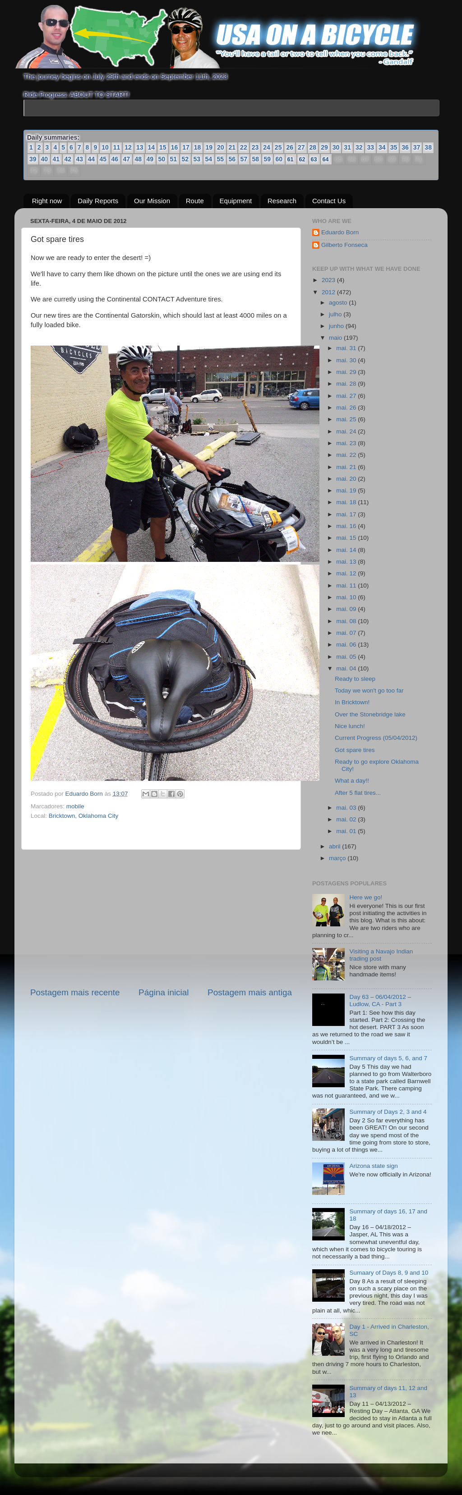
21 (232, 147)
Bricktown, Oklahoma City (84, 815)
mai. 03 (347, 807)
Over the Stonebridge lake (370, 714)
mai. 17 (347, 514)
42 (68, 159)
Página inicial (164, 992)
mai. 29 (347, 372)
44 (91, 159)
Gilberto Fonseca (344, 245)
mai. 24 (347, 431)
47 (126, 159)
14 (151, 147)
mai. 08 (347, 621)
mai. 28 (347, 383)
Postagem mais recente (75, 992)
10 (105, 147)
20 (220, 147)
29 (324, 147)
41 (56, 159)
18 (197, 147)
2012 (329, 292)
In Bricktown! (352, 702)
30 (336, 147)
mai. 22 (347, 454)
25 (278, 147)
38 (428, 147)
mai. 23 (347, 443)
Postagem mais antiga (250, 992)
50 (162, 159)
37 (416, 147)
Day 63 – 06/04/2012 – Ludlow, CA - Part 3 (380, 1000)
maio (336, 337)
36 (405, 147)
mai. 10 (347, 597)
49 (150, 159)
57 (244, 159)
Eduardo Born (85, 793)
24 (266, 147)
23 (255, 147)
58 (255, 159)
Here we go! (365, 897)
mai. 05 (347, 656)
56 (232, 159)
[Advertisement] (161, 918)
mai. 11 (347, 585)
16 (174, 147)
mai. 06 (347, 644)
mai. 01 (347, 831)
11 (116, 147)
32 (359, 147)
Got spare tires (355, 750)
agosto (339, 302)
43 (79, 159)
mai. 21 (347, 467)
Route (195, 201)
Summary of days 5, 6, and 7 (388, 1058)
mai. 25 (347, 419)
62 (302, 159)
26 (289, 147)
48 (138, 159)
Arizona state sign (373, 1165)
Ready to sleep (355, 678)
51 (173, 159)
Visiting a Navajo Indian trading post (381, 955)
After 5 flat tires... (358, 792)
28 (313, 147)
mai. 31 (347, 348)
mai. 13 (347, 561)
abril (335, 846)
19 (209, 147)
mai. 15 (347, 537)
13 (139, 147)
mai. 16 (347, 526)
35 (393, 147)
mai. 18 (347, 502)
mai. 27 (347, 395)
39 (33, 159)
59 (267, 159)
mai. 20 (347, 478)
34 (382, 147)
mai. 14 (347, 550)
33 (370, 147)
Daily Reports (98, 201)
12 (128, 147)
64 (326, 159)
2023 (329, 280)
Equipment (236, 201)
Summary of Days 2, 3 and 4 (387, 1111)
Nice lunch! (350, 726)
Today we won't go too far (369, 690)
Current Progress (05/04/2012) (376, 737)
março (338, 858)
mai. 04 (347, 668)
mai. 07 (347, 632)
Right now (47, 201)
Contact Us (329, 201)
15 (162, 147)
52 (185, 159)
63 (314, 159)
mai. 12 (347, 573)
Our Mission (152, 201)
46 (115, 159)
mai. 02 (347, 819)
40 (44, 159)
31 (347, 147)
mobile (75, 806)
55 (220, 159)
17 (185, 147)
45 (103, 159)
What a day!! (352, 780)
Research (282, 201)
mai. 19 (347, 490)
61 (290, 159)
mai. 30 (347, 360)
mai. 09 (347, 609)
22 (243, 147)
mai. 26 (347, 407)
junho (337, 326)
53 (197, 159)
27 (301, 147)
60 (279, 159)
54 (209, 159)
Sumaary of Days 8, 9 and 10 (388, 1272)
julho (336, 314)
